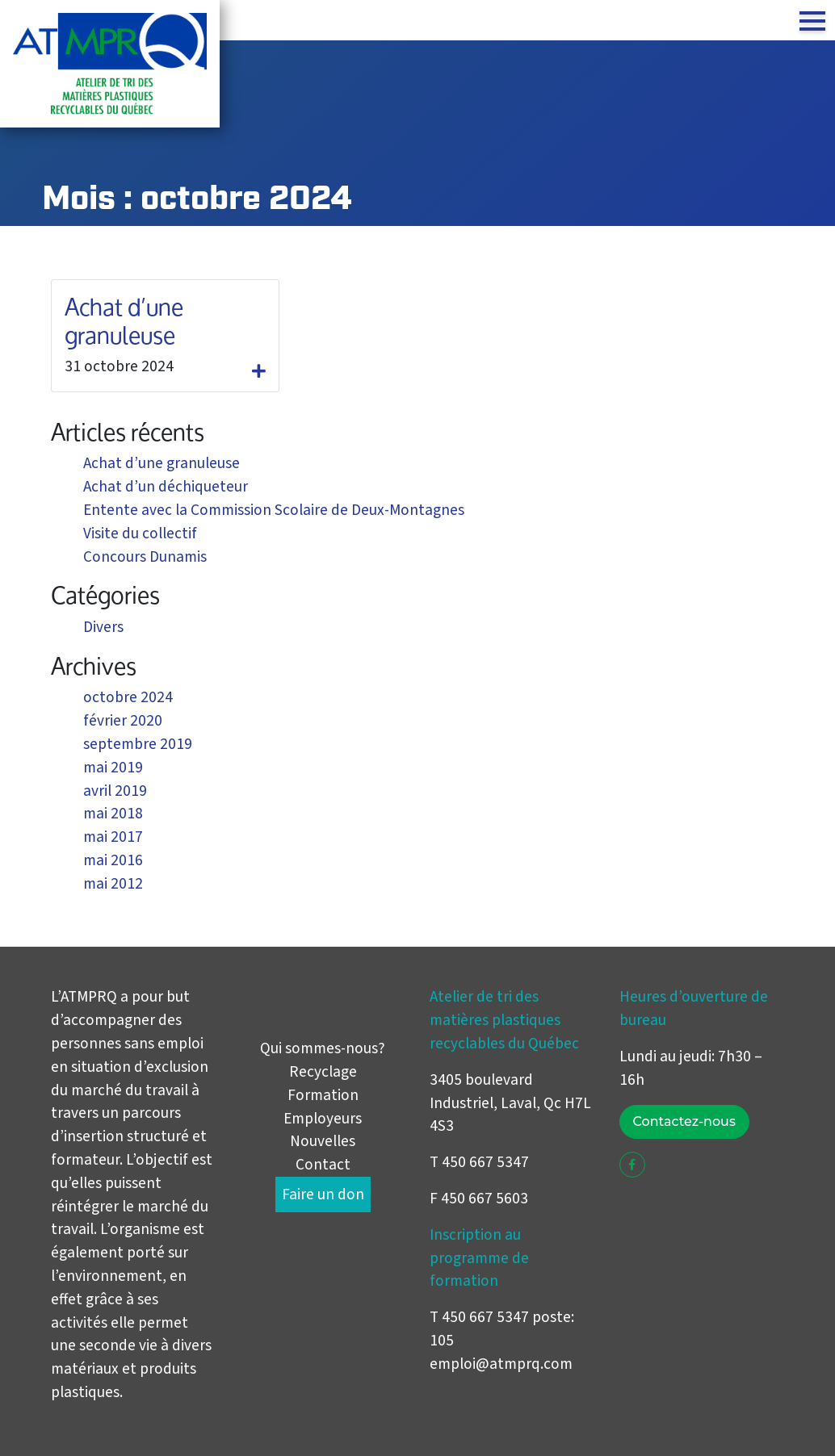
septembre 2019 (137, 744)
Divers (103, 627)
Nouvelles (322, 1141)
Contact (323, 1164)
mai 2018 (113, 813)
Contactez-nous (684, 1121)
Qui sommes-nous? (322, 1048)
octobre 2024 (128, 697)
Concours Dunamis (145, 557)
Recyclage (323, 1072)
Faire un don (323, 1194)
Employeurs (322, 1118)
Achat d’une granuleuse (124, 320)
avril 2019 (115, 791)
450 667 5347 (485, 1317)
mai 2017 (113, 837)
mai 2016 (113, 860)
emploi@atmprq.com (501, 1364)
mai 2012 (113, 883)
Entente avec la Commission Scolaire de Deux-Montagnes (273, 510)
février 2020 (122, 720)
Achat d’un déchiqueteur (165, 486)
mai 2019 (113, 767)
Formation (323, 1095)
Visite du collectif (140, 533)
